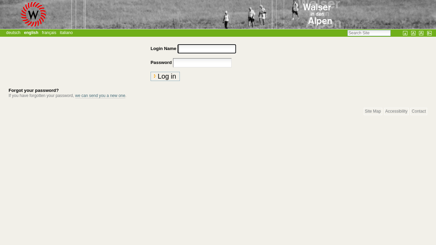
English (31, 32)
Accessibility (396, 111)
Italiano (66, 32)
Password (161, 62)
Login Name (163, 48)
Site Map (373, 111)
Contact (419, 111)
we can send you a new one (100, 95)
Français (49, 32)
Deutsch (13, 32)
